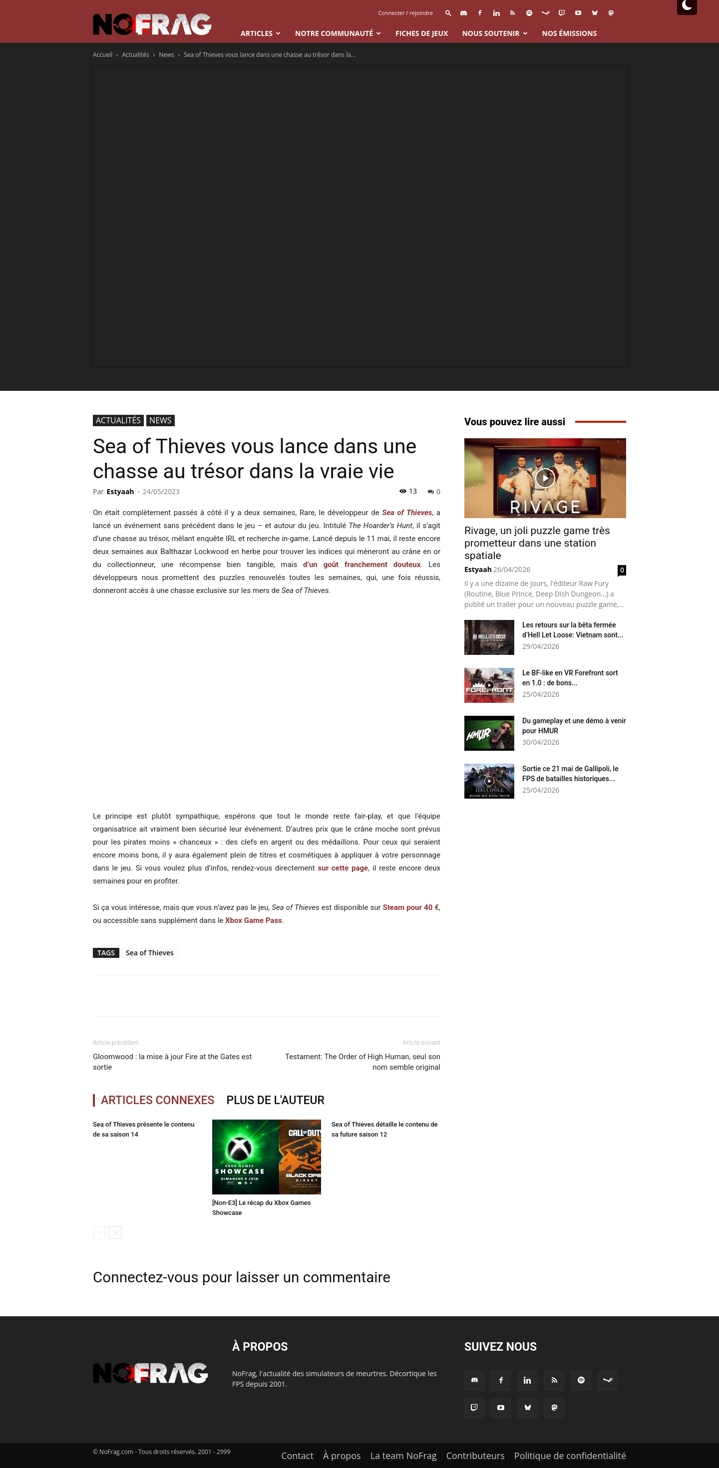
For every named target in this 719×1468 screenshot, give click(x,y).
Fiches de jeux (421, 33)
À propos (342, 1456)
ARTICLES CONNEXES (158, 1100)
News (166, 54)
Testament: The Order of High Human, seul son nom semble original (362, 1062)
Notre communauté (338, 33)
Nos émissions (569, 33)
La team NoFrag (403, 1456)
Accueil (102, 54)
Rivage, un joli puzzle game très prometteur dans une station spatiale (537, 543)
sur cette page (343, 868)
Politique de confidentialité (570, 1456)
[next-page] (115, 1232)
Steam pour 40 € (411, 907)
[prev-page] (99, 1232)
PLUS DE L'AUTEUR (276, 1100)
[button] (448, 12)
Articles (261, 33)
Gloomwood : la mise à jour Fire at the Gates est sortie (172, 1062)
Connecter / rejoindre (405, 12)
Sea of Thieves (150, 952)
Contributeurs (475, 1456)
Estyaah (120, 491)
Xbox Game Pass (253, 920)
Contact (297, 1456)
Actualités (135, 54)
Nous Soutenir (494, 33)
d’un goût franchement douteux (361, 564)
